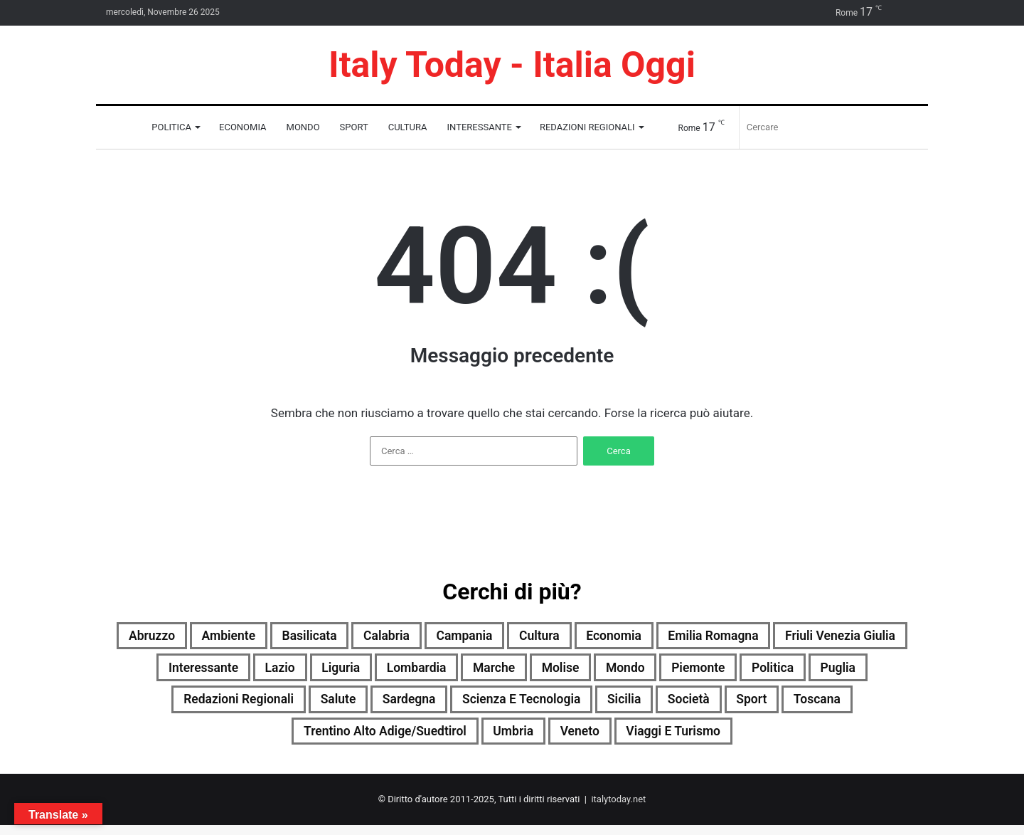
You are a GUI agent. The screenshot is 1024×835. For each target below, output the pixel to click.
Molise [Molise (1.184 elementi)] (716, 671)
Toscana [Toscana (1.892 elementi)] (262, 739)
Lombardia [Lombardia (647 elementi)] (555, 671)
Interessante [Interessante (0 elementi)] (318, 671)
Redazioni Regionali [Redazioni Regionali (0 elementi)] (320, 705)
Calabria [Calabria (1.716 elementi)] (448, 637)
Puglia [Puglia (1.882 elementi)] (208, 705)
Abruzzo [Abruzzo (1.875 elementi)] (185, 637)
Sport (354, 127)
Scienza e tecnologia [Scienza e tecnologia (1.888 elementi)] (637, 705)
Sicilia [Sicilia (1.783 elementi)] (752, 705)
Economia (243, 127)
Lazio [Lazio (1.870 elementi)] (404, 671)
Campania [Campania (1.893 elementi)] (535, 637)
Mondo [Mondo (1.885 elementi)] (788, 671)
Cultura (407, 127)
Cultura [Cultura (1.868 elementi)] (618, 637)
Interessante (479, 127)
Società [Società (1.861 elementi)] (824, 705)
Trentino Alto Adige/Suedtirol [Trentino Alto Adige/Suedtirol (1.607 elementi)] (411, 739)
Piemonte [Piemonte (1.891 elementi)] (869, 671)
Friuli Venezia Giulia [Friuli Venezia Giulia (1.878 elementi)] (187, 671)
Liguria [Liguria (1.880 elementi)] (471, 671)
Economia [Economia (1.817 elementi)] (701, 637)
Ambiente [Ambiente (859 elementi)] (271, 637)
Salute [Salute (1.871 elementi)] (432, 705)
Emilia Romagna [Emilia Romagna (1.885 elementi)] (813, 637)
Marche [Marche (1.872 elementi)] (642, 671)
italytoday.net (618, 809)
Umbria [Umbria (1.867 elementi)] (556, 739)
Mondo (303, 127)
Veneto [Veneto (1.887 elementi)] (629, 739)
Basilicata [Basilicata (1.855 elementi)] (362, 637)
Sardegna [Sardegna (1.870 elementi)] (511, 705)
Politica (171, 127)
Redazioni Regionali (587, 127)
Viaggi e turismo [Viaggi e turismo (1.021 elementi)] (735, 739)
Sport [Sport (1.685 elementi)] (894, 705)
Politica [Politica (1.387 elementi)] (136, 705)
